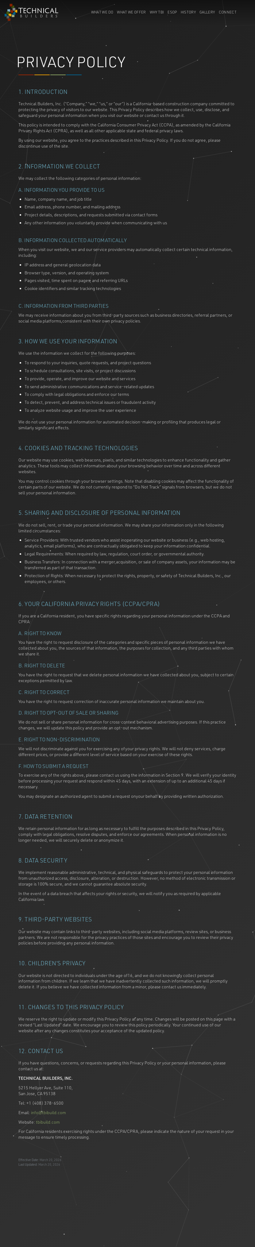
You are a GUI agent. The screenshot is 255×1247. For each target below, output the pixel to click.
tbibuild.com (48, 1122)
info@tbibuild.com (48, 1112)
